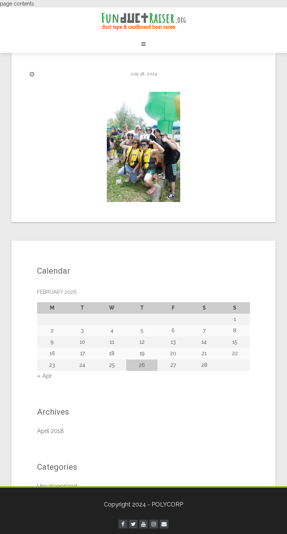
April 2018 (50, 430)
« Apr (44, 375)
